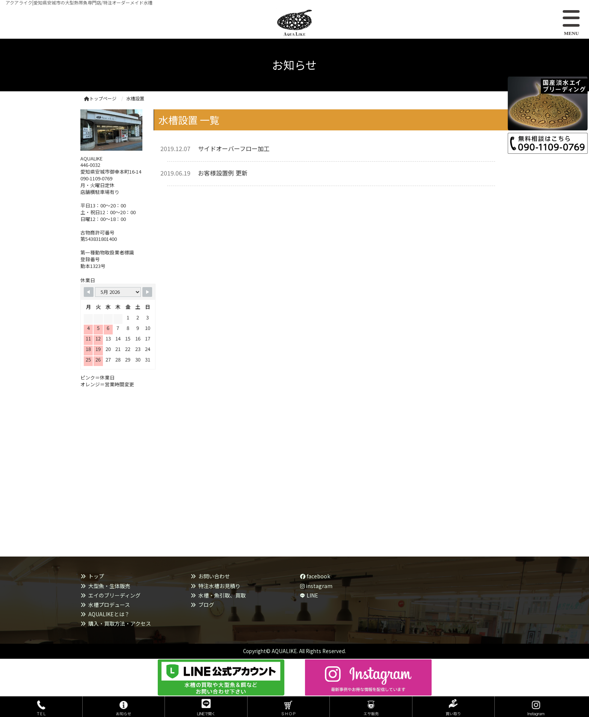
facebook (315, 576)
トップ (96, 576)
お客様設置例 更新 (223, 172)
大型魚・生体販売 (109, 586)
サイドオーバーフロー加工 (234, 148)
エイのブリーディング (114, 595)
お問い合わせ (214, 576)
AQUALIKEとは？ (109, 614)
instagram (316, 586)
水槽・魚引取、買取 (222, 595)
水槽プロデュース (109, 604)
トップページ (100, 98)
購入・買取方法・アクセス (119, 623)
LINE (312, 595)
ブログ (206, 604)
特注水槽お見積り (219, 586)
